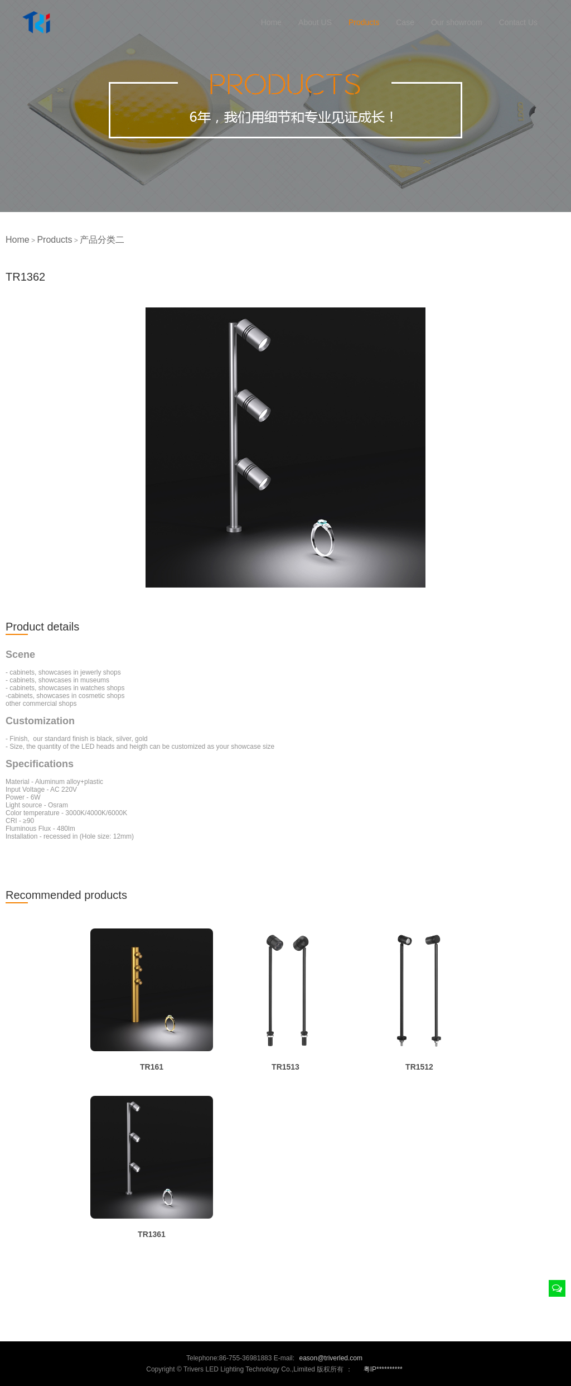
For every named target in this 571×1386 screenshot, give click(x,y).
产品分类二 (102, 239)
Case (405, 22)
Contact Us (518, 22)
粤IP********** (383, 1369)
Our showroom (456, 22)
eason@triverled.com (330, 1358)
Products (364, 22)
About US (315, 22)
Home (271, 22)
